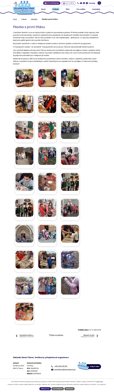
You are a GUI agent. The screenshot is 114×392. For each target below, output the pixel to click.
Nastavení (69, 389)
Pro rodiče (81, 9)
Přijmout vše (45, 389)
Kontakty (96, 9)
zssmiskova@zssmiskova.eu (65, 369)
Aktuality (34, 19)
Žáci (67, 9)
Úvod (43, 9)
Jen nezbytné (57, 389)
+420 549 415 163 (60, 366)
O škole (56, 9)
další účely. (99, 381)
